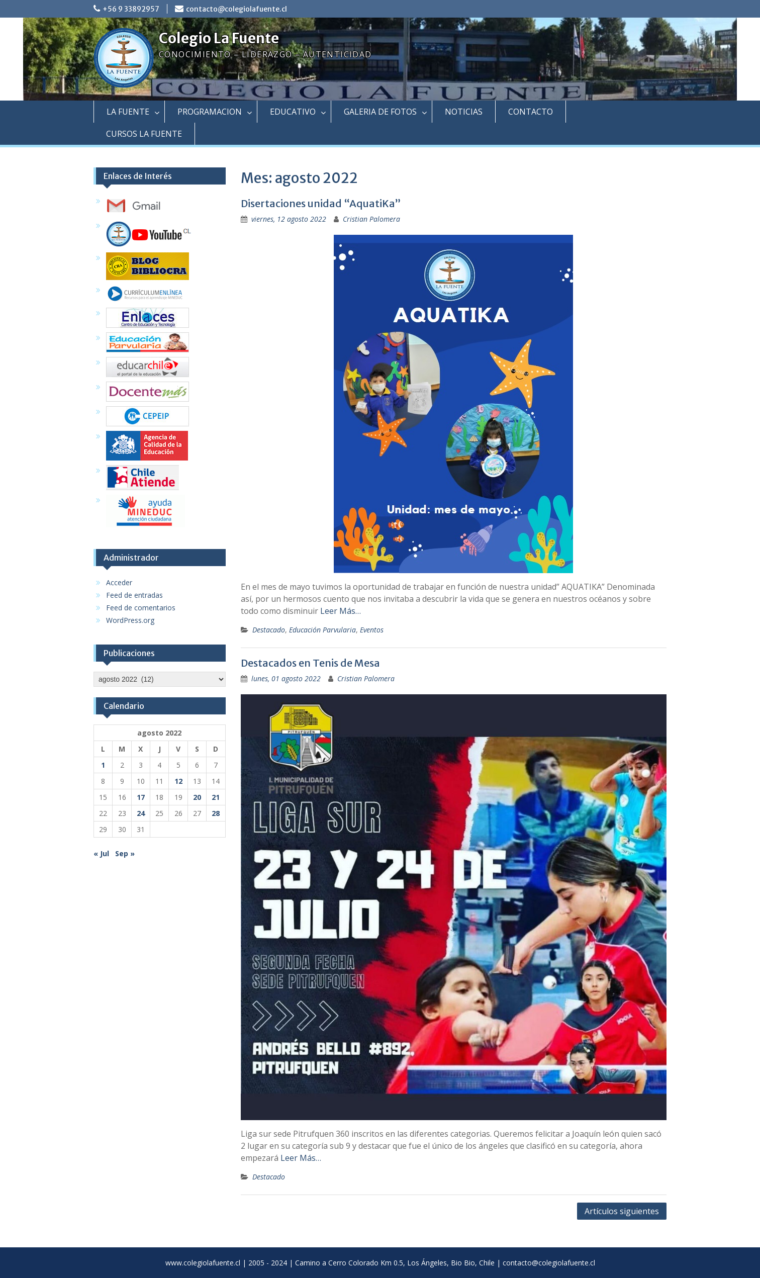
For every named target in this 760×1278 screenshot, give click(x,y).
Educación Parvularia (322, 629)
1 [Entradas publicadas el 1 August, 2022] (103, 765)
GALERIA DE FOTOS (380, 111)
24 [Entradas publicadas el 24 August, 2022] (141, 813)
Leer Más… (340, 610)
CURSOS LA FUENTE (144, 133)
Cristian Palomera (371, 219)
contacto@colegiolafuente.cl (236, 9)
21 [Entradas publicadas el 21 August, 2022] (216, 797)
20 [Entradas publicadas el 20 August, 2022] (197, 797)
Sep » (125, 853)
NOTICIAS (464, 111)
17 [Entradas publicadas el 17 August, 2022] (141, 797)
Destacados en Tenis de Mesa (310, 663)
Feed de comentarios (140, 607)
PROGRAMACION (209, 111)
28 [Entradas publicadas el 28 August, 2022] (216, 813)
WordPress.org (130, 620)
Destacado (268, 629)
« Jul (101, 853)
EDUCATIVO (293, 111)
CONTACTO (530, 111)
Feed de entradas (134, 595)
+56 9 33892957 (131, 9)
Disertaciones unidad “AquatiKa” (321, 203)
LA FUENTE (128, 111)
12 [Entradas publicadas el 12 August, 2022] (178, 781)
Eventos (372, 629)
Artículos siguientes (622, 1211)
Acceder (119, 582)
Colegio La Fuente (219, 38)
